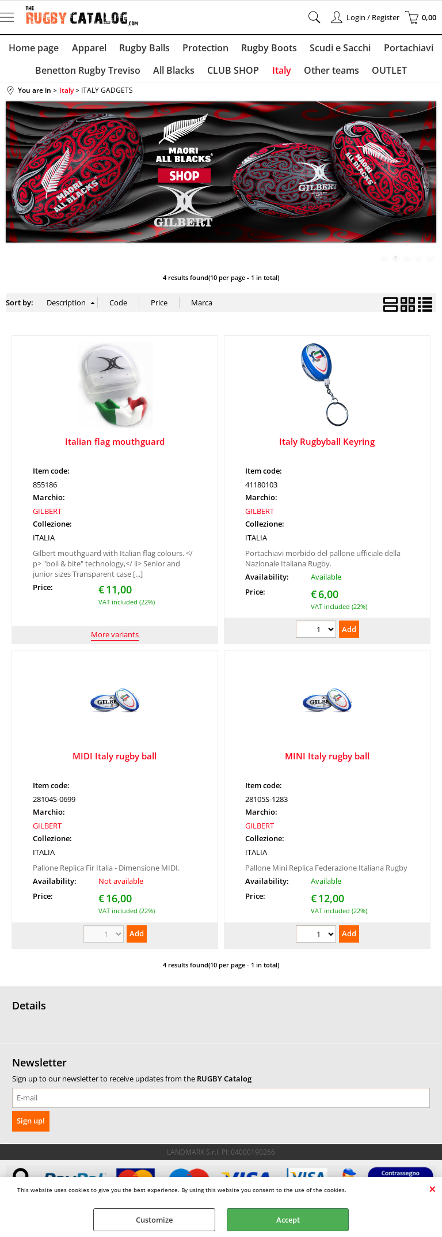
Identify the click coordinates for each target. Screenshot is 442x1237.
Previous (13, 183)
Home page (38, 49)
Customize (154, 1220)
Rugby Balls (145, 49)
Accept (288, 1220)
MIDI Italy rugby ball (115, 761)
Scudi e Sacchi (337, 49)
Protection (205, 49)
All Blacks (176, 73)
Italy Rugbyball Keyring (327, 446)
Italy (281, 73)
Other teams (329, 73)
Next (428, 183)
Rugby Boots (268, 49)
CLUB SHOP (234, 73)
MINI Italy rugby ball (327, 761)
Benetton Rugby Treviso (91, 73)
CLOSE (432, 1188)
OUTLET (386, 73)
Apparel (91, 49)
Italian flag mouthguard (115, 446)
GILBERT (47, 516)
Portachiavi (404, 49)
